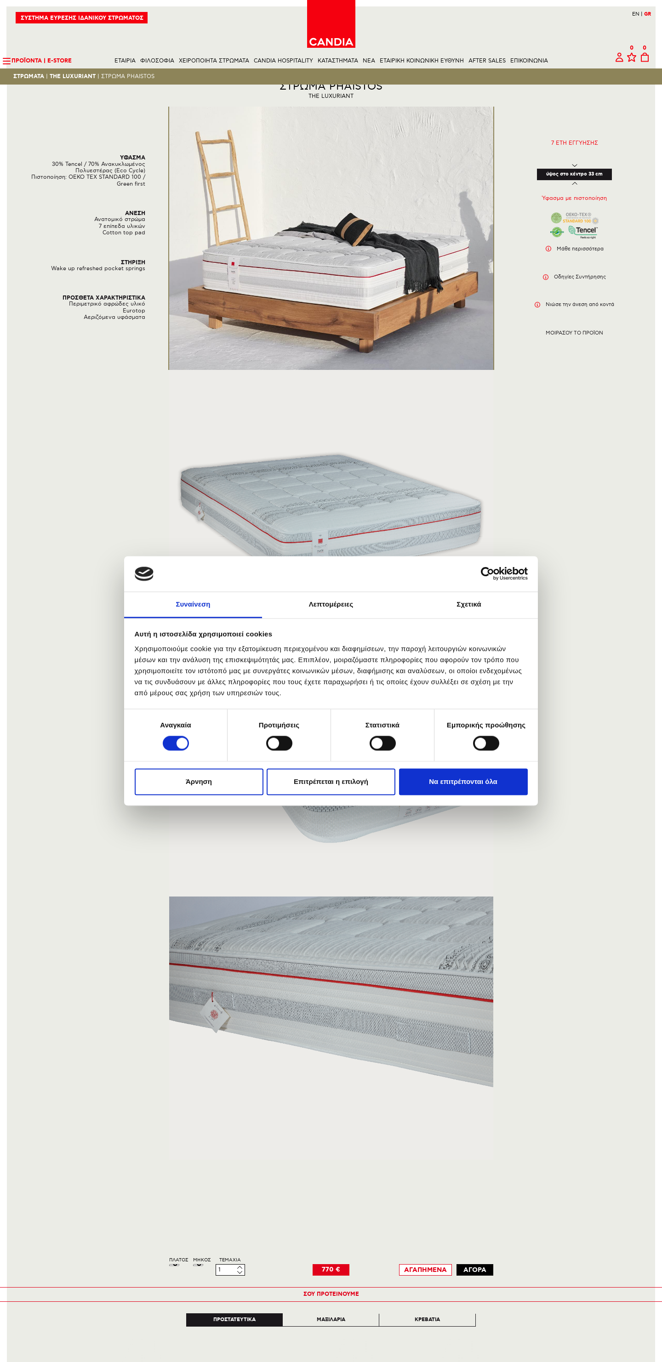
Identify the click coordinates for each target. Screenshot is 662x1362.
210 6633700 (631, 1337)
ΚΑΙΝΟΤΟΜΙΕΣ (40, 1166)
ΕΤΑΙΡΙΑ (125, 61)
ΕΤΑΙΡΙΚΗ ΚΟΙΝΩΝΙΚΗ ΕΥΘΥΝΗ (422, 61)
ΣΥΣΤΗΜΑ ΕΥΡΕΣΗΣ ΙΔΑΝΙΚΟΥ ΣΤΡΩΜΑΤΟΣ (82, 18)
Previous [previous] (102, 978)
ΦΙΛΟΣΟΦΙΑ (157, 61)
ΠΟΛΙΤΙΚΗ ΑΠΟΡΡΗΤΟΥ (221, 1203)
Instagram (332, 1355)
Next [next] (561, 978)
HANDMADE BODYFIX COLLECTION (124, 1166)
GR (647, 14)
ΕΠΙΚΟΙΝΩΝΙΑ (529, 61)
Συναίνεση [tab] (193, 604)
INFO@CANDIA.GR (623, 1344)
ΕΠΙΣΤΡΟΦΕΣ (207, 1184)
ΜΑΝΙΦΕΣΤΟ (38, 1157)
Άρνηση (199, 781)
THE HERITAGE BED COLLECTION (122, 1175)
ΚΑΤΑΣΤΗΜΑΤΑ (338, 61)
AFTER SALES (487, 61)
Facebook (317, 1355)
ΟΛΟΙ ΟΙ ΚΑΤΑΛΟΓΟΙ (104, 1203)
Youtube (350, 1355)
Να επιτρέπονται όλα (463, 781)
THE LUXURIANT (73, 77)
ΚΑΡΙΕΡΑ (33, 1194)
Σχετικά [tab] (469, 604)
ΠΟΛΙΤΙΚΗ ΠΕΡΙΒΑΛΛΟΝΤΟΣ (228, 1194)
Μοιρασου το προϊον (574, 349)
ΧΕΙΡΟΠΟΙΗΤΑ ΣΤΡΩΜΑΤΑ (214, 61)
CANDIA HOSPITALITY (283, 61)
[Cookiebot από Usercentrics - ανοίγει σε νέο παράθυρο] (487, 574)
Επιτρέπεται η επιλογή (331, 781)
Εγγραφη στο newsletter (605, 1141)
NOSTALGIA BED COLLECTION (117, 1194)
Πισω (21, 1107)
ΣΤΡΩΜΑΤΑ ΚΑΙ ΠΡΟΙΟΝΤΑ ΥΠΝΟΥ (123, 1157)
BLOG (28, 1212)
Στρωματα (29, 77)
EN (637, 14)
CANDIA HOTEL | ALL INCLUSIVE (121, 1184)
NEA (369, 61)
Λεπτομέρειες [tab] (331, 604)
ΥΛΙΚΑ (29, 1175)
